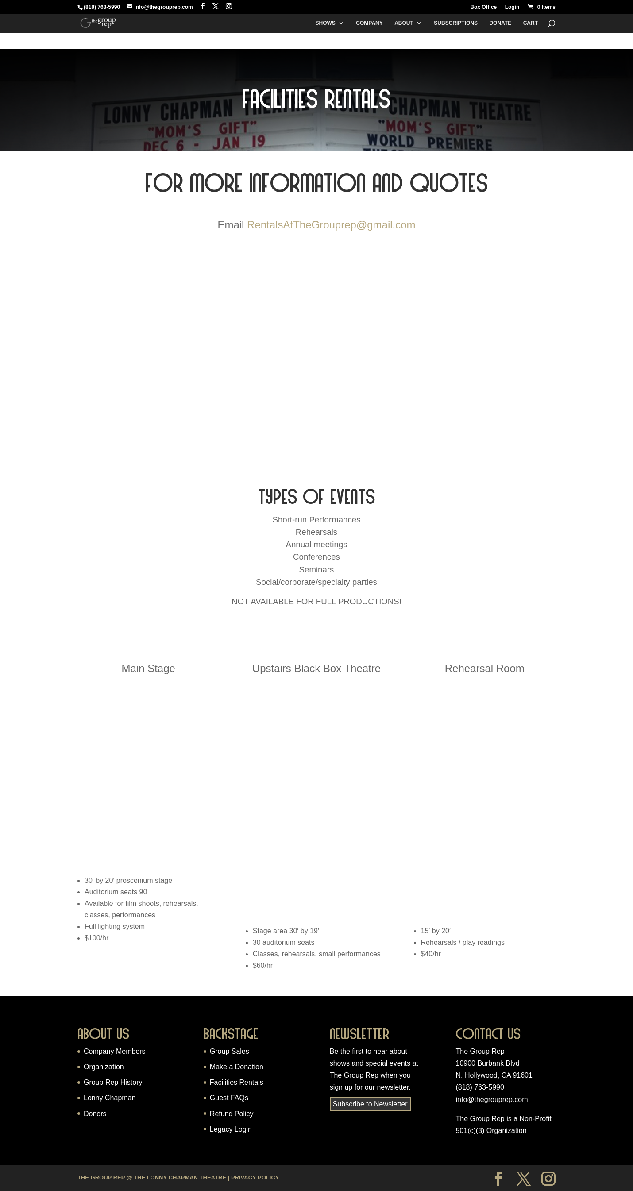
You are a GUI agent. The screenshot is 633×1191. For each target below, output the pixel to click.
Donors (95, 1114)
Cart (530, 23)
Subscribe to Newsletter (370, 1104)
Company (369, 23)
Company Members (115, 1051)
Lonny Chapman (109, 1098)
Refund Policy (232, 1114)
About (403, 23)
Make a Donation (236, 1067)
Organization (104, 1067)
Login (512, 7)
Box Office (483, 7)
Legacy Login (231, 1129)
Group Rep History (113, 1082)
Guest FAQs (229, 1098)
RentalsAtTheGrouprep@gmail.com (331, 225)
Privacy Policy (255, 1177)
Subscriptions (456, 23)
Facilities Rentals (236, 1082)
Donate (500, 23)
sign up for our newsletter (369, 1087)
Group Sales (229, 1051)
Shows (325, 23)
